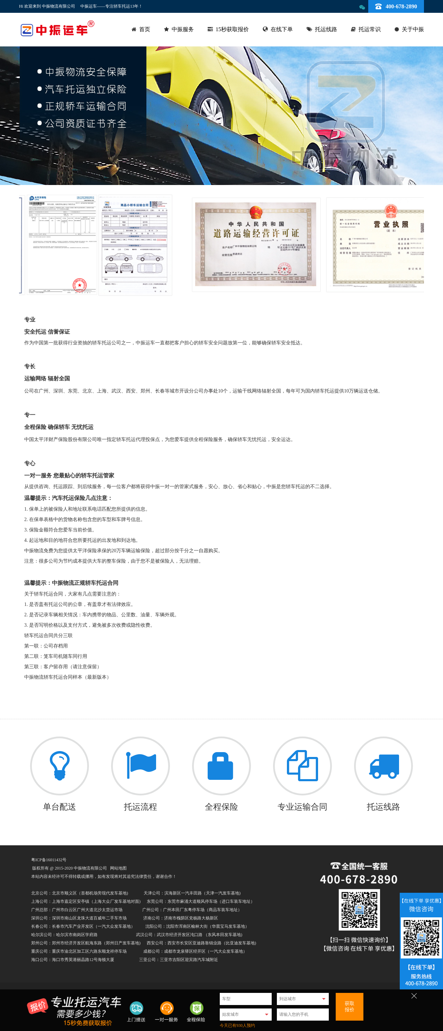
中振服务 (183, 29)
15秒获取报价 (232, 29)
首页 (144, 29)
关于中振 (413, 29)
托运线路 (326, 29)
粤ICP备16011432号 (48, 859)
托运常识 (370, 29)
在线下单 (282, 29)
